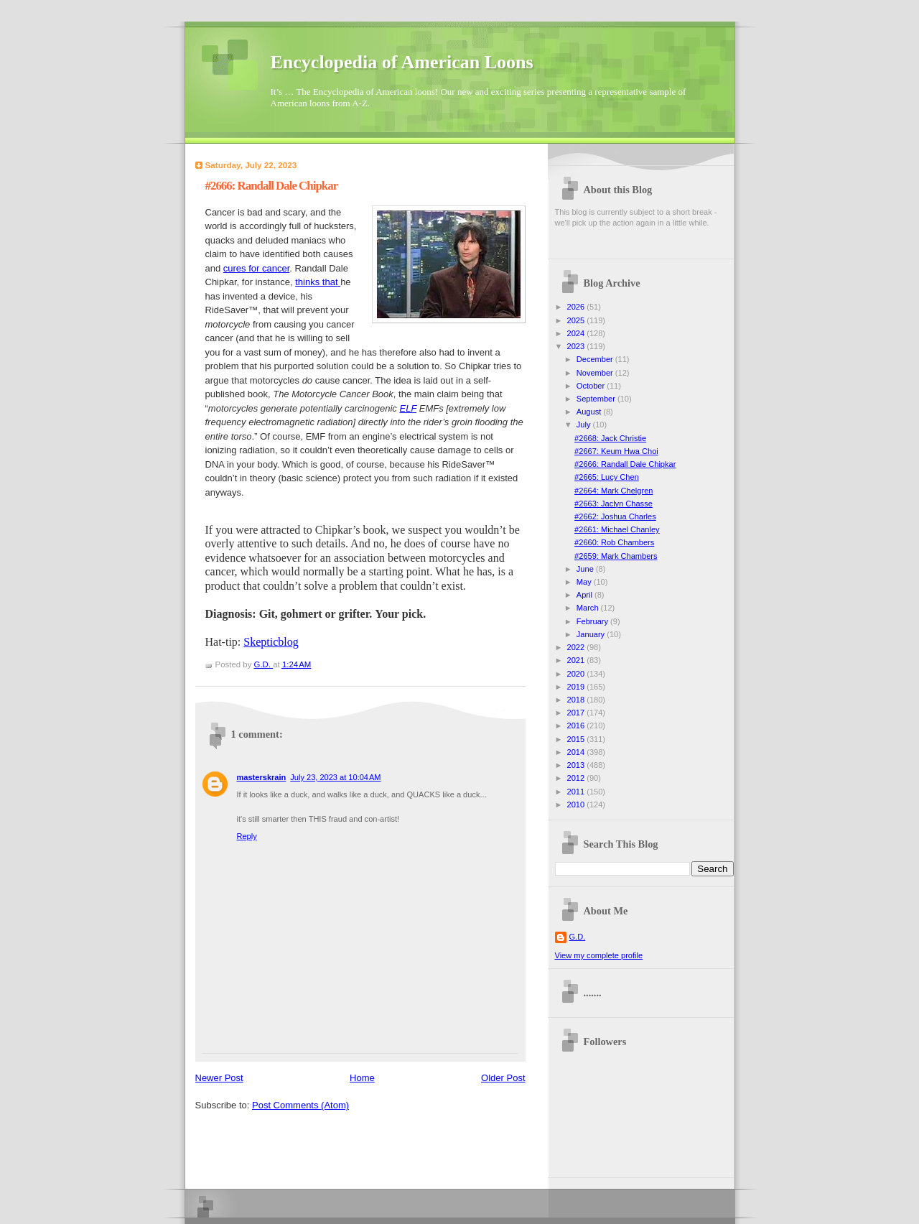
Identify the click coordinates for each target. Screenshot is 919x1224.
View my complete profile (599, 955)
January (592, 634)
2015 (577, 739)
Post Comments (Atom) (300, 1105)
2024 (577, 333)
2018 (577, 699)
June (586, 569)
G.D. (577, 936)
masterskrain (261, 777)
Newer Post (219, 1077)
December (596, 359)
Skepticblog (270, 642)
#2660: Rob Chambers (614, 542)
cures (234, 268)
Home (362, 1077)
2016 (577, 725)
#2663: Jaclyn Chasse (613, 503)
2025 (577, 320)
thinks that (316, 282)
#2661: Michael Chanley (617, 529)
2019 (577, 686)
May (585, 582)
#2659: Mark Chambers (615, 556)
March (589, 607)
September (597, 398)
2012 (577, 778)
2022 (577, 647)
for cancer (268, 268)
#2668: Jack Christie (610, 438)
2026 (577, 306)
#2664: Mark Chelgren (613, 490)
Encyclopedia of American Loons (402, 62)
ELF (407, 408)
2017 (577, 712)
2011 (577, 791)
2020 (577, 673)
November (596, 372)
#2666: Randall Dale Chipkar (625, 464)
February (593, 621)
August (590, 411)
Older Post (503, 1077)
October (592, 385)
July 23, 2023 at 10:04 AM (335, 777)
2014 (577, 752)
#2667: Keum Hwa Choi (616, 451)
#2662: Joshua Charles (615, 516)
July (585, 424)
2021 (577, 660)
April (585, 594)
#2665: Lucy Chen (606, 477)
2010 (577, 804)
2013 (577, 765)
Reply (247, 836)
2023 (577, 346)
